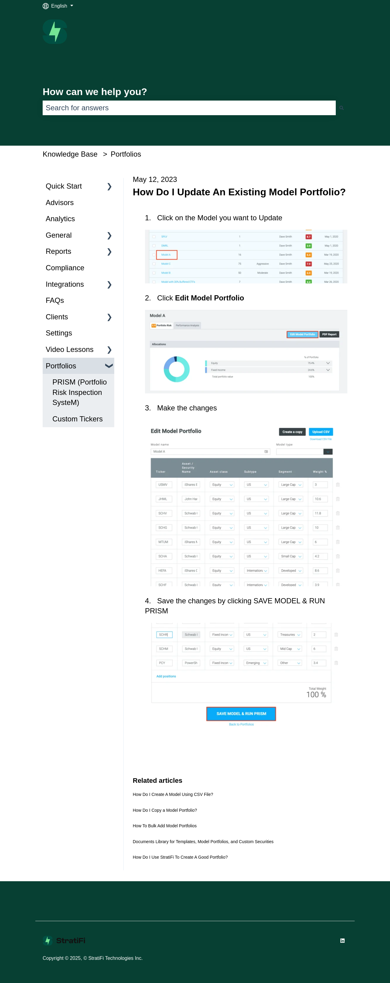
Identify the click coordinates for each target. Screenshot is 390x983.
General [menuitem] (59, 235)
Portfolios (126, 154)
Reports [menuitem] (58, 251)
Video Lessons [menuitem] (70, 349)
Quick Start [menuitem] (64, 186)
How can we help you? (95, 91)
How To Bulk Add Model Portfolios (165, 825)
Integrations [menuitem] (65, 284)
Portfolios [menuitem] (61, 366)
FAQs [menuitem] (55, 300)
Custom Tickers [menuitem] (77, 419)
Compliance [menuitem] (65, 268)
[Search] (341, 108)
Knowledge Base (70, 154)
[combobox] (189, 108)
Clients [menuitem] (57, 317)
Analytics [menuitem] (60, 219)
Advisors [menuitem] (60, 202)
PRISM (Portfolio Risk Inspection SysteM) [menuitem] (79, 392)
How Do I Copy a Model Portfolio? (165, 810)
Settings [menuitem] (59, 333)
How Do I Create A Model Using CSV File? (173, 794)
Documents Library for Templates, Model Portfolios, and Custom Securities (203, 841)
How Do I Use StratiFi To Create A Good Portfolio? (180, 857)
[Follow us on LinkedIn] (342, 941)
